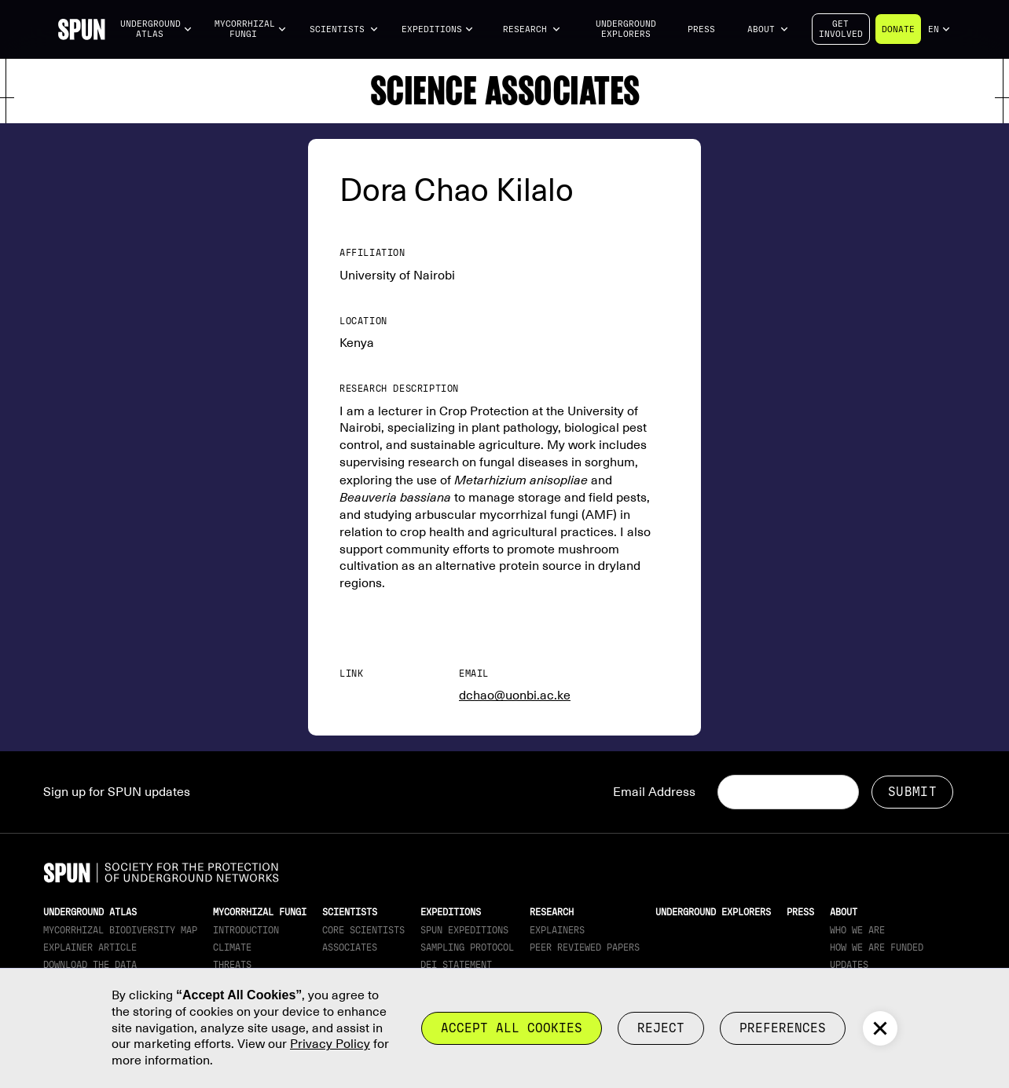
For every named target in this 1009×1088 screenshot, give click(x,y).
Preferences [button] (782, 1027)
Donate (898, 29)
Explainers (557, 930)
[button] (156, 29)
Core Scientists (363, 930)
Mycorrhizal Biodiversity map (120, 930)
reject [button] (660, 1027)
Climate (232, 947)
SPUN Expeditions (464, 930)
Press (701, 29)
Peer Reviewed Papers (585, 947)
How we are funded (876, 947)
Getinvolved (841, 29)
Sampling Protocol (467, 947)
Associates (349, 947)
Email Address (654, 792)
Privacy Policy (330, 1044)
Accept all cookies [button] (511, 1027)
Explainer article (90, 947)
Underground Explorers (626, 29)
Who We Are (857, 930)
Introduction (246, 930)
